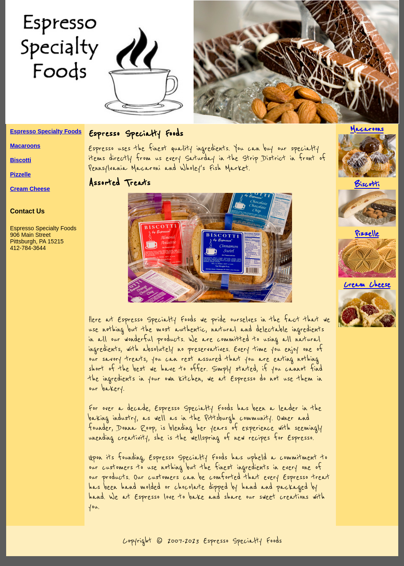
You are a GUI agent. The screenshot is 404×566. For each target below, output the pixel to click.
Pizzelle (20, 174)
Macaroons (25, 145)
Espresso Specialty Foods (46, 131)
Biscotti (20, 160)
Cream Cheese (30, 189)
